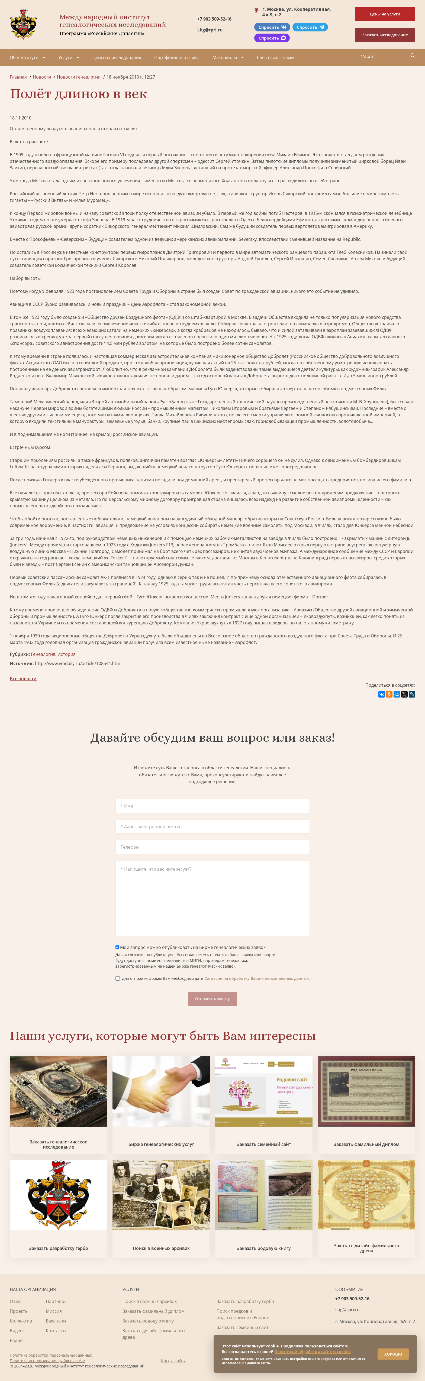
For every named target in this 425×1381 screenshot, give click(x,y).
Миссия (54, 1311)
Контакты (56, 1331)
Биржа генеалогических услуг (161, 1144)
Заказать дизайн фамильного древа (366, 1248)
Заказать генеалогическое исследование (58, 1144)
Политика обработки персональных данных (51, 1355)
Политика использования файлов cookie (47, 1360)
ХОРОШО (393, 1353)
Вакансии (56, 1321)
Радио (16, 1340)
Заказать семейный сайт (264, 1144)
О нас (15, 1301)
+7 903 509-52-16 (214, 19)
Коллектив (21, 1321)
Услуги (65, 57)
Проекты (19, 1311)
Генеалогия (43, 654)
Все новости (23, 679)
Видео (16, 1331)
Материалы (224, 57)
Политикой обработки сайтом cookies (313, 1351)
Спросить (272, 27)
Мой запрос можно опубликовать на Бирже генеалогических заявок (190, 947)
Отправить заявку (212, 998)
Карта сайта (173, 1361)
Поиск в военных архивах (161, 1248)
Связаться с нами (275, 57)
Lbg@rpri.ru (210, 30)
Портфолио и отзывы (176, 57)
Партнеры (56, 1301)
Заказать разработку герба (58, 1248)
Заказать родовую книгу (264, 1248)
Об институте (24, 57)
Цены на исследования (116, 57)
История (66, 654)
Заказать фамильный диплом (367, 1144)
